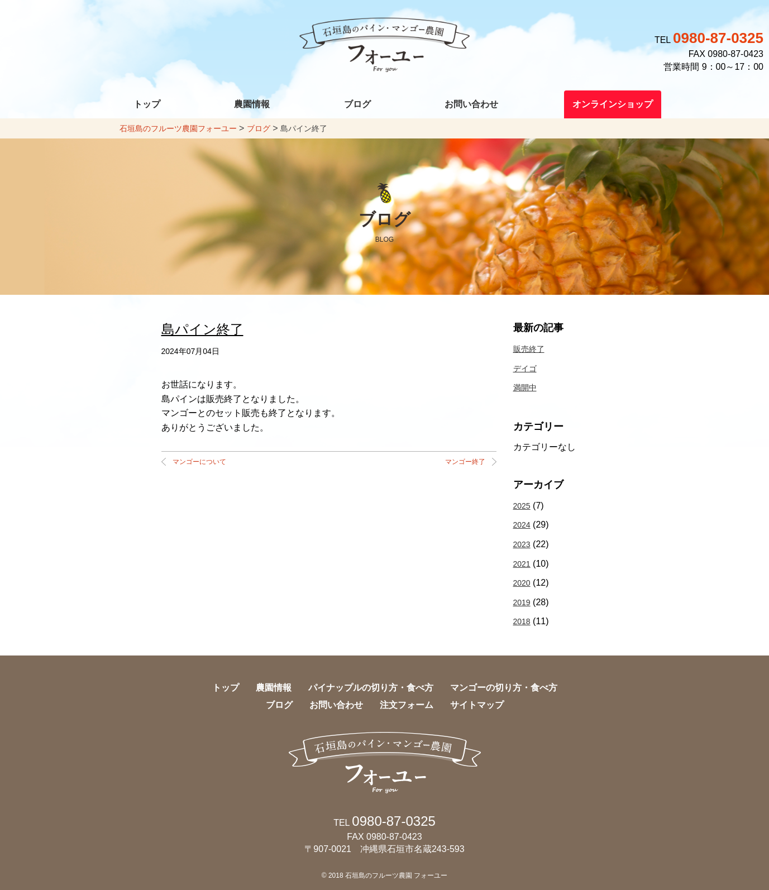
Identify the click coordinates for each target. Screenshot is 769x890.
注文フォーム (406, 705)
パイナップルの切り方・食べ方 (370, 687)
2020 (522, 582)
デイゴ (525, 368)
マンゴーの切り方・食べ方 (503, 687)
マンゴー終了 (465, 462)
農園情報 (252, 104)
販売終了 (528, 348)
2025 (522, 505)
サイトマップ (477, 705)
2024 (522, 524)
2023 (522, 544)
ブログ (357, 104)
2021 (522, 563)
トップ (146, 104)
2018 (522, 621)
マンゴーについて (199, 462)
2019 (522, 602)
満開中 (525, 387)
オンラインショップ (612, 104)
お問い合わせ (471, 104)
